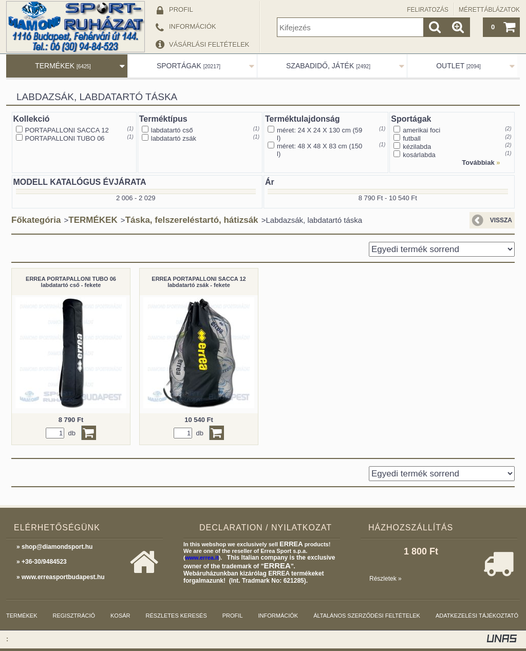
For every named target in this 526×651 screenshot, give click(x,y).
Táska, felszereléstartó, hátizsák (191, 220)
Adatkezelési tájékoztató (477, 615)
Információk (278, 615)
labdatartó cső (172, 130)
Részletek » (385, 578)
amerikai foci (421, 130)
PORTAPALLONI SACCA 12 (67, 130)
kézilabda (417, 146)
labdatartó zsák (173, 138)
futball (412, 138)
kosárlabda (419, 155)
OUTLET (458, 66)
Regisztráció (74, 615)
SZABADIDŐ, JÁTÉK (328, 66)
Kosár (120, 615)
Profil (232, 615)
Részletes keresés (176, 615)
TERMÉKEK (63, 66)
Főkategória (36, 220)
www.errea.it (202, 557)
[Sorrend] (442, 249)
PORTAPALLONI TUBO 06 (65, 138)
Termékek (21, 615)
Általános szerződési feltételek (366, 615)
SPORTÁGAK (188, 66)
